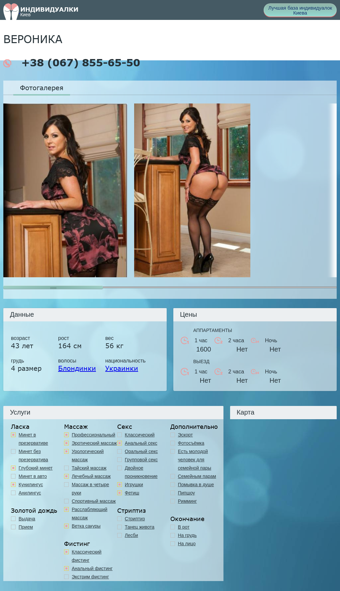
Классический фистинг (87, 556)
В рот (184, 527)
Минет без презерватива (33, 455)
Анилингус (30, 492)
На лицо (187, 543)
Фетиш (132, 492)
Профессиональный (93, 434)
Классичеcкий (140, 434)
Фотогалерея (41, 88)
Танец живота (139, 527)
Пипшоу (186, 492)
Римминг (187, 501)
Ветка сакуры (86, 526)
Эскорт (185, 434)
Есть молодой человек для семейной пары (194, 460)
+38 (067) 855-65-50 (71, 63)
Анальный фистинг (92, 568)
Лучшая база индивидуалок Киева (300, 10)
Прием (26, 527)
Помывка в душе (196, 484)
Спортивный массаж (94, 501)
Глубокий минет (36, 468)
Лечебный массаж (91, 476)
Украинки (121, 368)
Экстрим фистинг (90, 576)
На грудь (187, 535)
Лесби (131, 535)
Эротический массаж (94, 443)
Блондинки (77, 368)
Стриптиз (135, 518)
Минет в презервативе (33, 439)
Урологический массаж (88, 455)
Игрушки (134, 484)
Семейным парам (197, 476)
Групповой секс (141, 459)
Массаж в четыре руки (90, 488)
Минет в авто (33, 476)
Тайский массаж (89, 468)
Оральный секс (141, 451)
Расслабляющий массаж (89, 513)
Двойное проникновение (141, 472)
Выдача (27, 518)
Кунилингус (31, 484)
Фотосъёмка (191, 443)
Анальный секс (141, 443)
